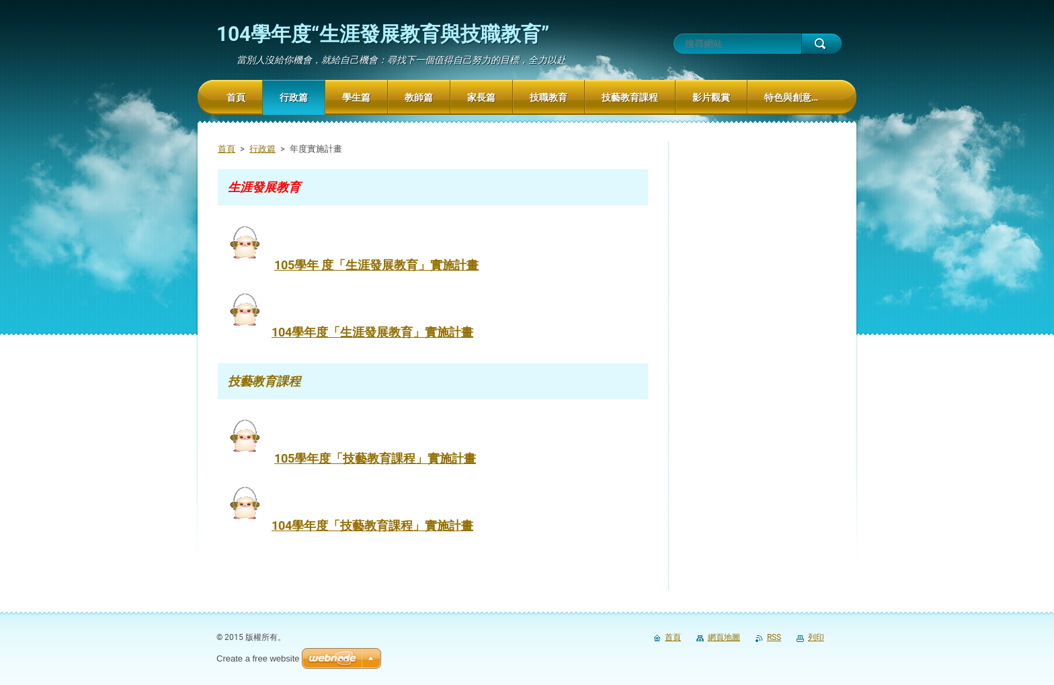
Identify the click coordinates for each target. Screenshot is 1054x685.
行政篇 (262, 149)
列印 (816, 637)
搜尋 (821, 44)
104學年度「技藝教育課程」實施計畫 (372, 525)
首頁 (226, 149)
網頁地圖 (724, 637)
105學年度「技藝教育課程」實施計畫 (375, 458)
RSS (774, 637)
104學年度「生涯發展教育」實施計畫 (372, 332)
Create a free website (258, 658)
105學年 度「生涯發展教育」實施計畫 (376, 265)
